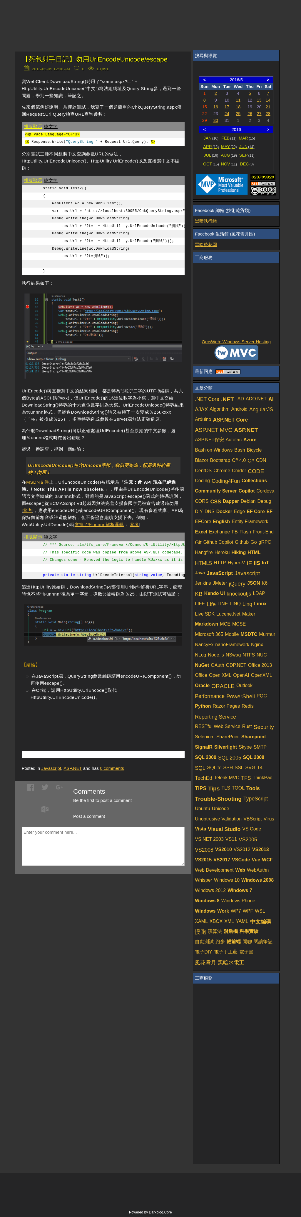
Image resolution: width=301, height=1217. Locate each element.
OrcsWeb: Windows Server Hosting (236, 341)
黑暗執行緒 (206, 220)
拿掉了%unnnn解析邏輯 (99, 524)
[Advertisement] (90, 717)
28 (268, 113)
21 (268, 107)
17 (227, 107)
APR (211, 146)
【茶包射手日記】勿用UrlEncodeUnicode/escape (95, 59)
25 (238, 113)
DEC (247, 164)
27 (259, 113)
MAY (229, 146)
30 (215, 120)
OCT (211, 164)
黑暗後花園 (206, 244)
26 (250, 113)
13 (259, 100)
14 (268, 100)
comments (112, 768)
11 (238, 100)
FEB (228, 138)
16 (215, 107)
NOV (229, 164)
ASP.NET (72, 768)
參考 (27, 510)
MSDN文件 (37, 482)
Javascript (51, 768)
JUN (246, 146)
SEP (247, 155)
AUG (229, 155)
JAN (211, 138)
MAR (247, 138)
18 (238, 107)
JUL (211, 155)
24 (227, 113)
